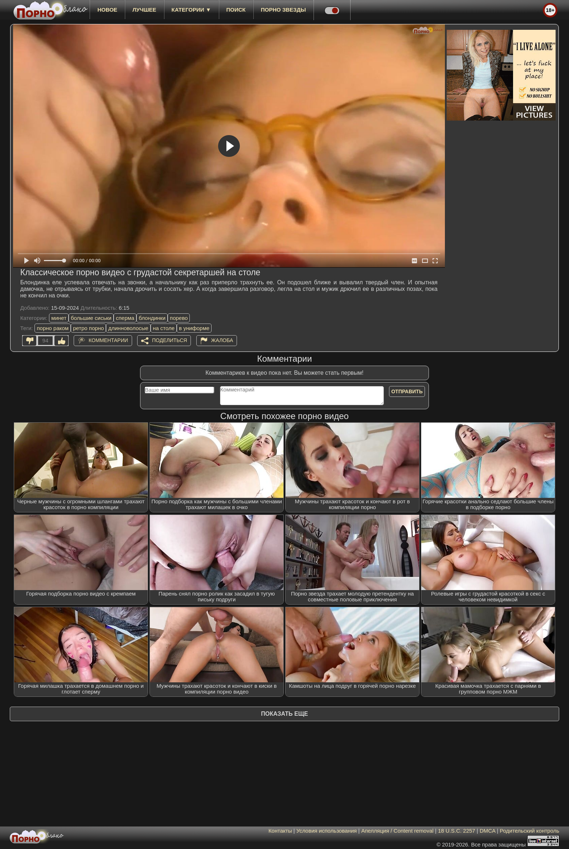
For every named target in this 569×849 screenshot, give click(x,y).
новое (107, 10)
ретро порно (88, 328)
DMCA (487, 831)
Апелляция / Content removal (397, 831)
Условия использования (326, 831)
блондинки (152, 318)
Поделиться (169, 340)
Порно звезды (283, 10)
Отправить (407, 391)
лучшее (144, 10)
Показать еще (284, 714)
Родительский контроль (529, 831)
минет (58, 318)
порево (179, 318)
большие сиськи (91, 318)
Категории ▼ (191, 10)
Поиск (236, 10)
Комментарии (108, 340)
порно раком (53, 328)
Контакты (280, 831)
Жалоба (222, 340)
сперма (125, 318)
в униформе (194, 328)
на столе (164, 328)
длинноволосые (128, 328)
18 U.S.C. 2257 (456, 831)
